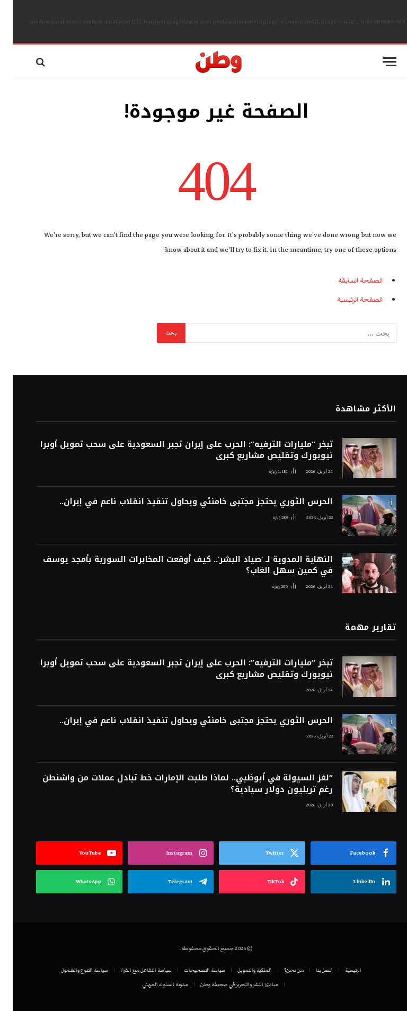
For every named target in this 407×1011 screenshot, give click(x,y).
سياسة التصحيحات (192, 970)
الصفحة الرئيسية (347, 299)
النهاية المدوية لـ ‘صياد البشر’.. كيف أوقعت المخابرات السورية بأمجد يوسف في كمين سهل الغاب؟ (175, 565)
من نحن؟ (281, 970)
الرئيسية (340, 970)
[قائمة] (377, 62)
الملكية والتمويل (242, 970)
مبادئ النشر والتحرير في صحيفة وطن (227, 984)
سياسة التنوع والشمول (71, 970)
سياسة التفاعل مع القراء (133, 970)
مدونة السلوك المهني (152, 984)
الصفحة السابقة (347, 280)
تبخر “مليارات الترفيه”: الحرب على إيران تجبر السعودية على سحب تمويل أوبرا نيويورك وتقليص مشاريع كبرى (174, 450)
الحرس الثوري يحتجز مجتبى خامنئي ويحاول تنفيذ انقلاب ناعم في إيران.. (183, 501)
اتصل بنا (311, 970)
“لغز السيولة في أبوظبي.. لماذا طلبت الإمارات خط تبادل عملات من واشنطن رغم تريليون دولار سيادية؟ (175, 783)
